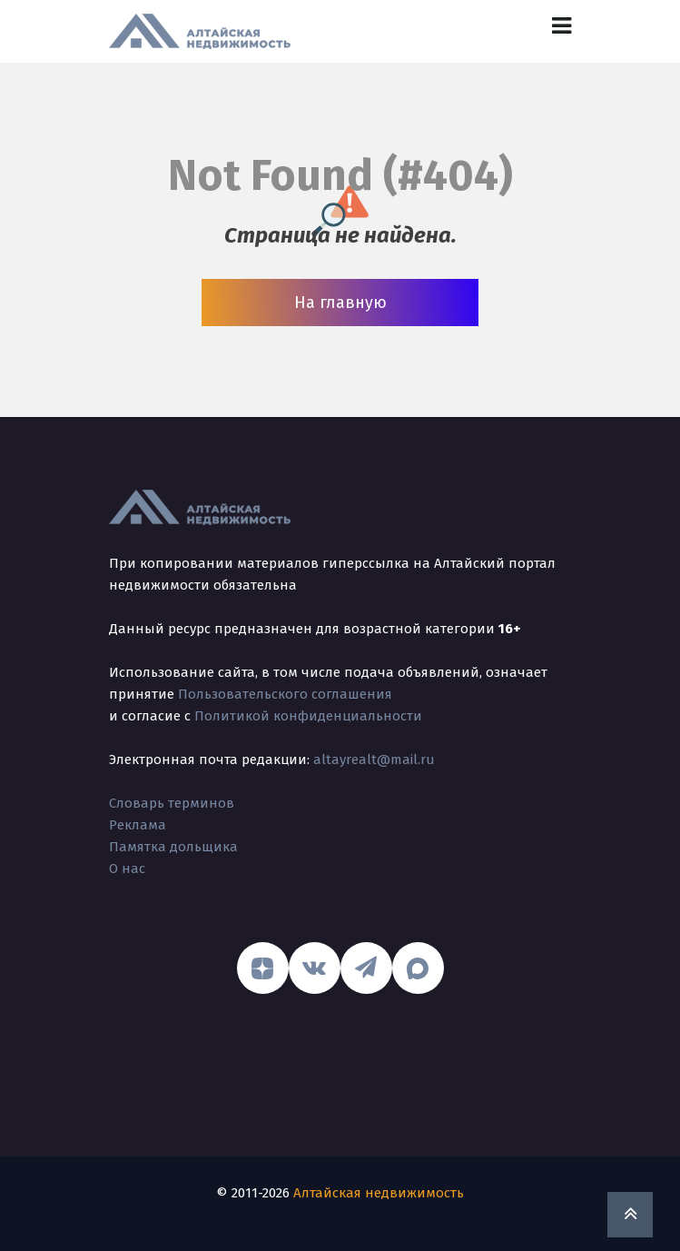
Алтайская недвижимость (378, 1193)
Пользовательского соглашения (285, 694)
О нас (127, 868)
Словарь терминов (171, 803)
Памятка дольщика (173, 847)
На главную (340, 303)
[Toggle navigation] (561, 26)
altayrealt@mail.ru (374, 759)
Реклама (137, 825)
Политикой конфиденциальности (308, 716)
